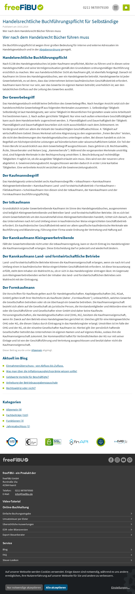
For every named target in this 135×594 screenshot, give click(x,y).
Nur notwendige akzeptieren (24, 587)
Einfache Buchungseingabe (17, 513)
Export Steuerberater (14, 534)
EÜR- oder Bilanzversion (15, 529)
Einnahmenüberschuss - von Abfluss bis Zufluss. (35, 365)
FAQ (5, 554)
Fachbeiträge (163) (17, 415)
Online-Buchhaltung (16, 507)
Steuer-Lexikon (10, 560)
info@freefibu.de (24, 494)
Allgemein (36, 350)
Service (7, 543)
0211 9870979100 (96, 7)
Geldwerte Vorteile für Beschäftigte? (27, 377)
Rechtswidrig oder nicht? (21, 388)
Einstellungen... (120, 587)
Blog (5, 549)
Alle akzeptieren (56, 587)
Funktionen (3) (15, 420)
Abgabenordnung (49, 49)
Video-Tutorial (12, 501)
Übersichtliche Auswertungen (18, 524)
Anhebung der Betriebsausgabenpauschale (32, 382)
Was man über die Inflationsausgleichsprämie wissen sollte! (41, 371)
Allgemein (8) (14, 409)
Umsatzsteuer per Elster (15, 518)
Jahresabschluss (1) (18, 426)
